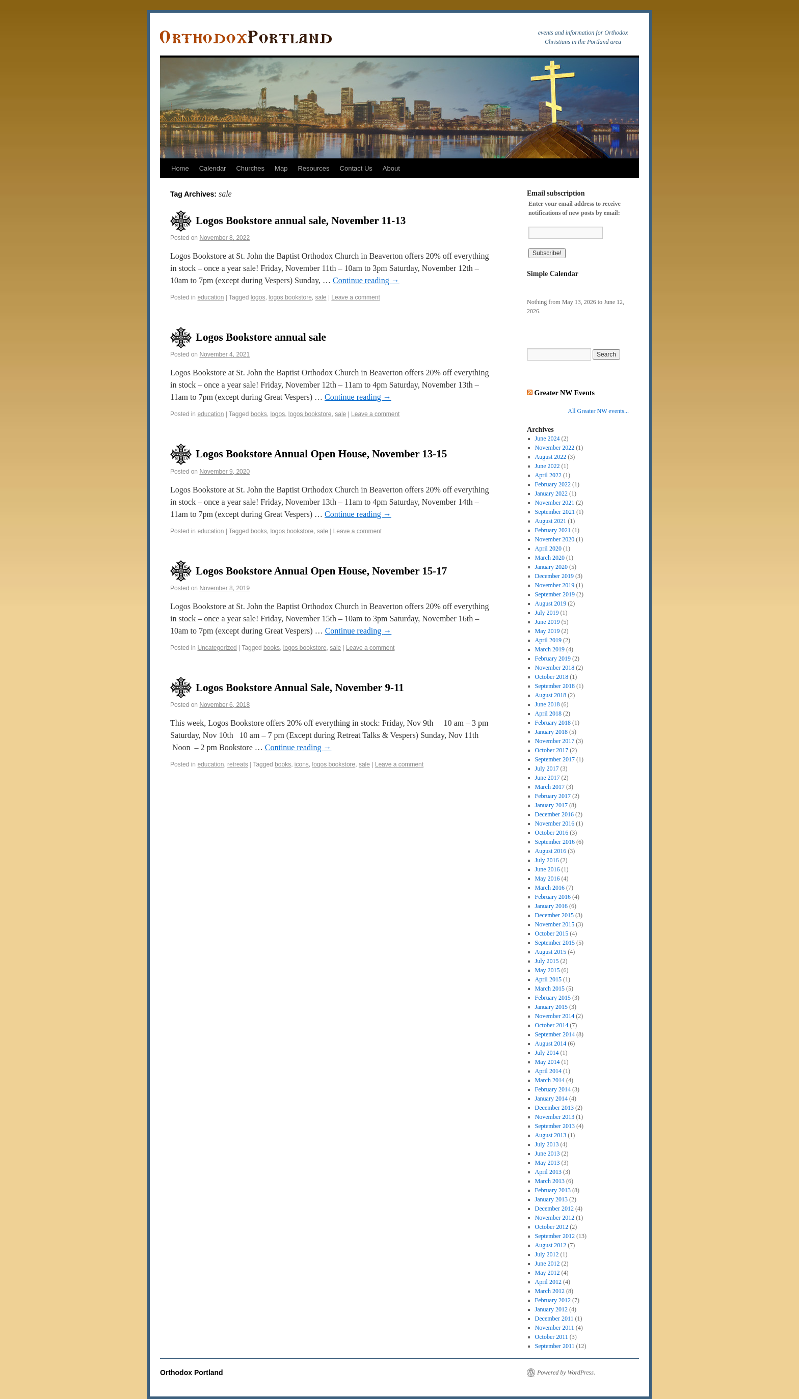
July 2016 (547, 860)
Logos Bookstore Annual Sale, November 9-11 (300, 687)
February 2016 (553, 896)
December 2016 (554, 814)
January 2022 (551, 493)
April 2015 (548, 979)
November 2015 (555, 924)
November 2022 (555, 447)
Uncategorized (216, 647)
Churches (250, 168)
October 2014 (552, 1025)
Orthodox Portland (191, 1372)
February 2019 (553, 658)
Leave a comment (355, 297)
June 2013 (547, 1153)
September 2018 (555, 686)
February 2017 (553, 796)
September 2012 (555, 1236)
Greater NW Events (565, 393)
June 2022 (547, 466)
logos (258, 297)
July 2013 (547, 1144)
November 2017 (555, 741)
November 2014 (555, 1016)
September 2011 (555, 1346)
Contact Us (356, 168)
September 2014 (555, 1034)
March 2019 (550, 649)
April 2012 (548, 1281)
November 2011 (554, 1327)
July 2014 (547, 1052)
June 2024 (547, 438)
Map (281, 168)
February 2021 (553, 530)
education (210, 297)
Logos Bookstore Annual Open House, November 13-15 (321, 454)
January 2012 (551, 1309)
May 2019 (547, 631)
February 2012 (553, 1300)
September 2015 (555, 942)
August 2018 (551, 695)
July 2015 (547, 961)
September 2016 (555, 841)
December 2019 (554, 576)
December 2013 (554, 1107)
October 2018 (552, 676)
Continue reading (366, 280)
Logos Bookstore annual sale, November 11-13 (301, 220)
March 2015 (550, 988)
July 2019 (547, 612)
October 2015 (552, 933)
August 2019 (551, 603)
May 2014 (547, 1061)
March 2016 (550, 887)
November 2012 (555, 1217)
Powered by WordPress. (566, 1372)
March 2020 (550, 557)
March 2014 (550, 1080)
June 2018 (547, 704)
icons (302, 764)
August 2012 (551, 1245)
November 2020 (555, 539)
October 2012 (552, 1226)
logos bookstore (290, 297)
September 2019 (555, 594)
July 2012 (547, 1254)
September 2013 (555, 1126)
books (259, 414)
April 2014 (548, 1071)
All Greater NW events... (598, 411)
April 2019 (548, 640)
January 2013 (551, 1199)
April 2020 (548, 548)
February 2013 (553, 1190)
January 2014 (551, 1098)
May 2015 (547, 970)
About (391, 168)
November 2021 (555, 502)
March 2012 (550, 1291)
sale (321, 297)
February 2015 (553, 997)
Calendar (212, 168)
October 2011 (551, 1336)
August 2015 (551, 951)
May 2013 (547, 1162)
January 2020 (551, 566)
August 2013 (551, 1135)
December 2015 (554, 915)
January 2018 (551, 731)
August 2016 (551, 851)
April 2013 (548, 1171)
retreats (237, 764)
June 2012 (547, 1263)
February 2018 (553, 722)
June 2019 (547, 621)
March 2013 (550, 1181)
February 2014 (553, 1089)
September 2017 (555, 759)
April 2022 (548, 475)
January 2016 (551, 906)
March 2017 (550, 786)
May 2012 (547, 1272)
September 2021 (555, 511)
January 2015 (551, 1006)
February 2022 (553, 484)
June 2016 (547, 869)
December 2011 (554, 1318)
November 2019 (555, 585)
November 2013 (555, 1116)
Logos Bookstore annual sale (261, 337)
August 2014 (551, 1043)
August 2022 (551, 456)
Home (180, 168)
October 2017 (552, 750)
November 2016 (555, 823)
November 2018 (555, 667)
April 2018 (548, 713)
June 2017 (547, 777)
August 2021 (551, 521)
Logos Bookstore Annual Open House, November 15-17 (321, 571)
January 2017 (551, 805)
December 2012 (554, 1208)
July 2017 (547, 768)
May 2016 (547, 878)
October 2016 (552, 832)
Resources (313, 168)
